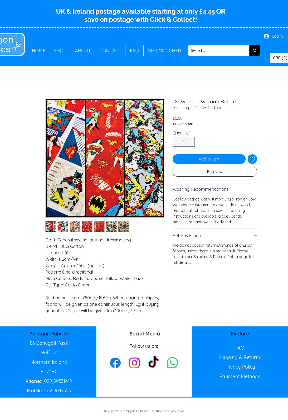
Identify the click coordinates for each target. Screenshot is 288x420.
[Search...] (215, 50)
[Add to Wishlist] (252, 159)
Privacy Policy (240, 367)
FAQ (239, 348)
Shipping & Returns (240, 357)
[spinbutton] (183, 141)
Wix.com (177, 411)
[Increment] (190, 141)
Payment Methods (240, 376)
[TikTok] (153, 363)
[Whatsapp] (172, 363)
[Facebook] (115, 363)
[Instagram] (134, 363)
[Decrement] (176, 141)
